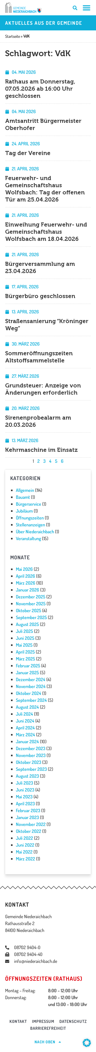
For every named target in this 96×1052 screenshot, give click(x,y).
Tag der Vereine (27, 153)
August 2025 (27, 624)
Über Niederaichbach (35, 531)
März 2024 (25, 734)
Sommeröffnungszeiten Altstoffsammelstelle (39, 357)
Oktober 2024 (28, 693)
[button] (87, 1043)
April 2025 (25, 652)
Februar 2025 (28, 665)
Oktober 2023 (28, 762)
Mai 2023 (24, 796)
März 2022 (25, 858)
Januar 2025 (27, 672)
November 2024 (31, 686)
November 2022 (31, 824)
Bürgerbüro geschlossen (40, 296)
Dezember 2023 (30, 748)
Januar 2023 (27, 817)
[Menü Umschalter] (86, 7)
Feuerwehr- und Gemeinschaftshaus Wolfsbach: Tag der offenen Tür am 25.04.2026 (45, 189)
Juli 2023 (24, 783)
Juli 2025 (24, 631)
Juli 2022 (24, 838)
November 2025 (31, 603)
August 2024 (27, 707)
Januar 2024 (27, 741)
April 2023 (25, 803)
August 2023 (27, 776)
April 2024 (25, 727)
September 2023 (31, 769)
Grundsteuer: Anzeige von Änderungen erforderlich (43, 389)
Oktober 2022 (28, 831)
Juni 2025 (25, 638)
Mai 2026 (24, 569)
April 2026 (25, 576)
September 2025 (31, 617)
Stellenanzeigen (30, 524)
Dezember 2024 (30, 679)
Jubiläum (24, 511)
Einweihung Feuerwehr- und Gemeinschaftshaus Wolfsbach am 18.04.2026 (46, 231)
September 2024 (31, 700)
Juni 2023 (25, 790)
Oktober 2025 (28, 610)
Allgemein (25, 490)
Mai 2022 (24, 852)
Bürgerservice (28, 504)
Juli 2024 (24, 714)
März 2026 (25, 583)
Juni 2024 (25, 721)
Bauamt (23, 497)
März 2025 (25, 658)
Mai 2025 (24, 645)
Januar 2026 (27, 590)
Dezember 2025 (30, 596)
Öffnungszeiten (30, 518)
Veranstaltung (28, 538)
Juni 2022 (25, 845)
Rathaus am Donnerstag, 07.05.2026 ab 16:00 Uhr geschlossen (40, 88)
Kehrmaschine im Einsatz (41, 449)
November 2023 (31, 755)
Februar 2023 (28, 810)
